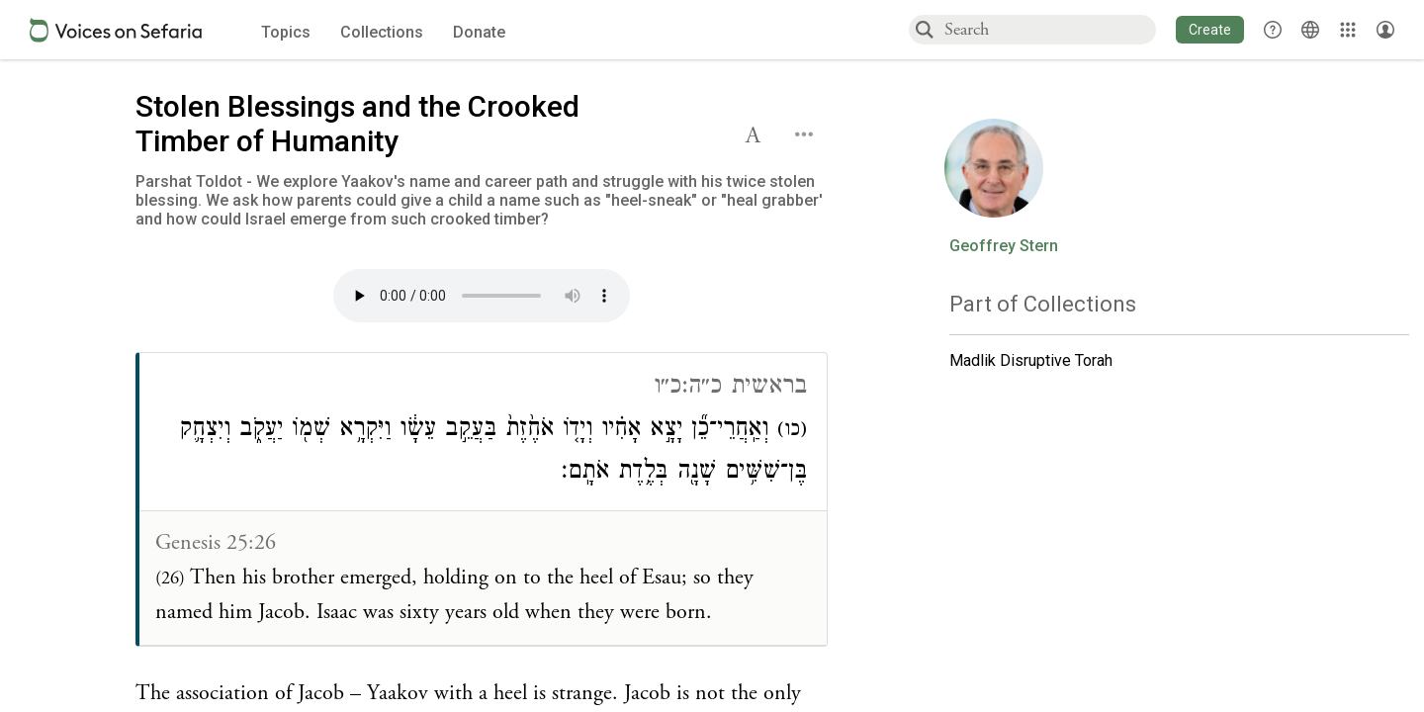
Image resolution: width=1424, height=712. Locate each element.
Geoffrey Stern (1003, 246)
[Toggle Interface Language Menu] (1310, 30)
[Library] (1348, 30)
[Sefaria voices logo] (116, 30)
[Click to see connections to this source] (483, 499)
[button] (1210, 30)
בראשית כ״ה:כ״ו (730, 388)
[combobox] (1049, 29)
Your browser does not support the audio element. (481, 295)
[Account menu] (1385, 30)
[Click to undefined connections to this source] (481, 301)
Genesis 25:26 (215, 543)
